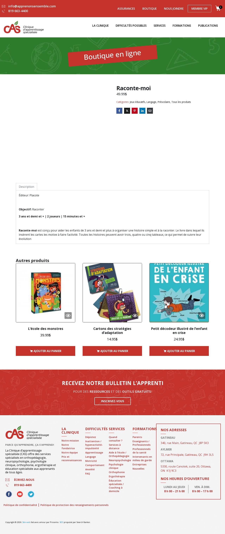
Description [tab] (26, 187)
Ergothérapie (117, 476)
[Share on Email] (150, 111)
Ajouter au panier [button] (47, 351)
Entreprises (139, 464)
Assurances (126, 9)
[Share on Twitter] (127, 111)
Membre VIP (199, 9)
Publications (208, 26)
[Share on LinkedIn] (142, 111)
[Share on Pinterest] (135, 111)
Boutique (149, 9)
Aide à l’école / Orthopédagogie (119, 454)
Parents (137, 437)
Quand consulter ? (115, 438)
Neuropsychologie (119, 460)
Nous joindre (174, 9)
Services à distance (115, 446)
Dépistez (90, 437)
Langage (151, 102)
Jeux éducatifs (137, 102)
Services (160, 26)
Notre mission (70, 440)
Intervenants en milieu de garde (142, 458)
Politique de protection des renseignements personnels (78, 505)
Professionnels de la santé (141, 450)
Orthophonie (117, 472)
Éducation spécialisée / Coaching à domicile (116, 486)
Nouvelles (138, 468)
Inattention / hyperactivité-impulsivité (94, 445)
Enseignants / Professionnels (141, 443)
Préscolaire (164, 102)
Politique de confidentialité (20, 505)
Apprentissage (94, 452)
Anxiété (90, 469)
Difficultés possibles (131, 26)
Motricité (91, 461)
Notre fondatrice (68, 446)
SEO (61, 522)
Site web (26, 522)
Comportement (94, 465)
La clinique (100, 26)
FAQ (87, 473)
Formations (182, 26)
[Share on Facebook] (119, 111)
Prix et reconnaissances (72, 458)
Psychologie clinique (116, 466)
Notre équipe (70, 452)
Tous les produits (181, 102)
